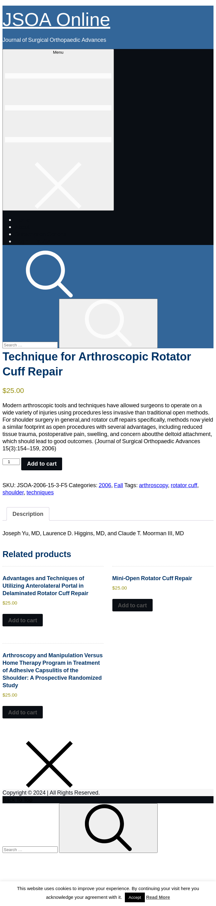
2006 (105, 485)
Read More (158, 897)
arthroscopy (153, 485)
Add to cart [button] (22, 620)
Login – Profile (32, 241)
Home (22, 219)
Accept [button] (135, 897)
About (22, 226)
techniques (40, 492)
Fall (118, 485)
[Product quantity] (11, 461)
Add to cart (41, 464)
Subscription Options (40, 234)
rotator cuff (184, 485)
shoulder (13, 492)
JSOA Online (56, 18)
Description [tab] (27, 513)
